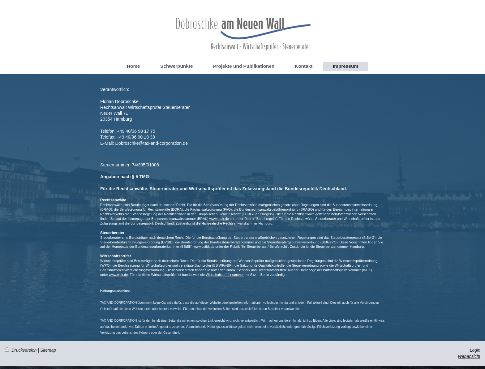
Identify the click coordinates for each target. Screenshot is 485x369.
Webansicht (469, 356)
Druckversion (21, 350)
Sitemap (48, 350)
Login (475, 350)
